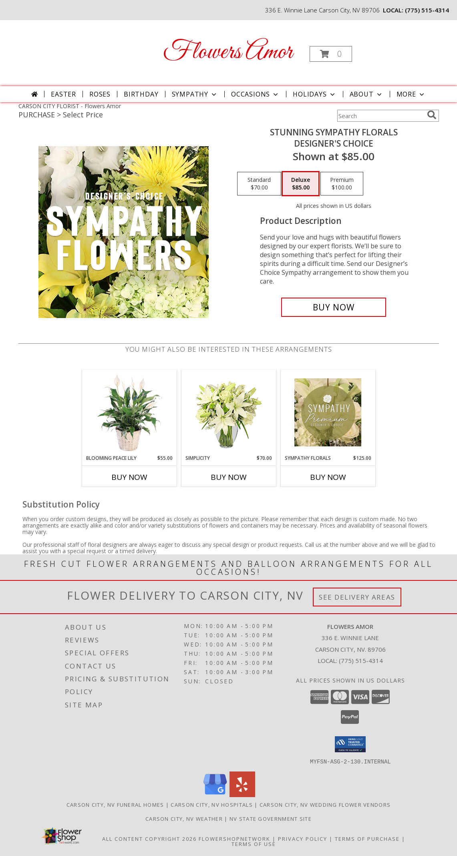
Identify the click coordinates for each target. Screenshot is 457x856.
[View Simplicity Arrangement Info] (228, 412)
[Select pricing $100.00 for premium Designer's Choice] (342, 183)
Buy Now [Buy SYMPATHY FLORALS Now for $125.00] (328, 477)
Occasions (255, 94)
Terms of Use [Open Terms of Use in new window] (254, 843)
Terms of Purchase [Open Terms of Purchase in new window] (367, 838)
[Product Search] (380, 115)
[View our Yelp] (242, 794)
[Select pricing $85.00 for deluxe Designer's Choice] (300, 183)
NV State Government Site (271, 818)
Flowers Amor (227, 52)
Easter (63, 94)
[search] (432, 115)
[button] (331, 54)
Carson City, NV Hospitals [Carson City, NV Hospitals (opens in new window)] (212, 804)
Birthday (141, 94)
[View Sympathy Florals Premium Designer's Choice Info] (327, 412)
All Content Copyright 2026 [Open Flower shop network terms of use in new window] (149, 838)
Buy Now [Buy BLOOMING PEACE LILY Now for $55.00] (129, 477)
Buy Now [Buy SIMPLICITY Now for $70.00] (229, 477)
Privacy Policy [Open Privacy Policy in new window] (302, 838)
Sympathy (195, 94)
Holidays (314, 94)
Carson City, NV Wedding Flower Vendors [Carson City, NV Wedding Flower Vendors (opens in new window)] (325, 804)
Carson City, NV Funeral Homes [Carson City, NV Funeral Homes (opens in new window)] (115, 804)
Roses (100, 94)
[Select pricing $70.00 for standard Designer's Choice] (259, 183)
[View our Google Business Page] (215, 794)
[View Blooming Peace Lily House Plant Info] (129, 412)
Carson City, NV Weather (184, 818)
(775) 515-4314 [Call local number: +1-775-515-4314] (427, 10)
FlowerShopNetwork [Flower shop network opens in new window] (234, 838)
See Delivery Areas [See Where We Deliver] (357, 597)
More (411, 94)
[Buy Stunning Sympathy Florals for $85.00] (334, 307)
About (366, 94)
